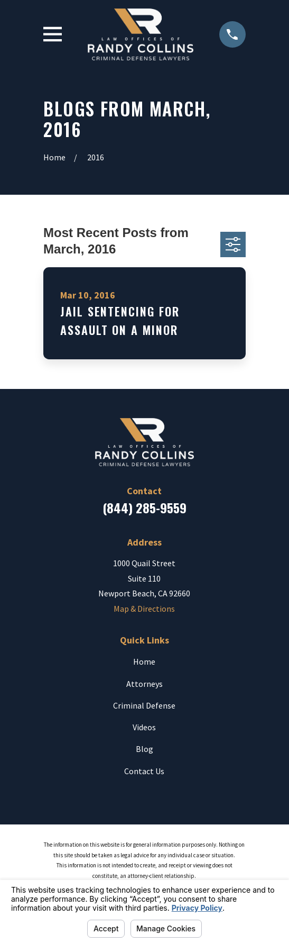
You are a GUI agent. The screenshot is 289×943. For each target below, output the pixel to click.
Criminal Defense (144, 705)
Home (144, 661)
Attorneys (144, 683)
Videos (144, 727)
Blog (144, 748)
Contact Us (144, 771)
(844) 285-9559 (144, 507)
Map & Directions (144, 608)
